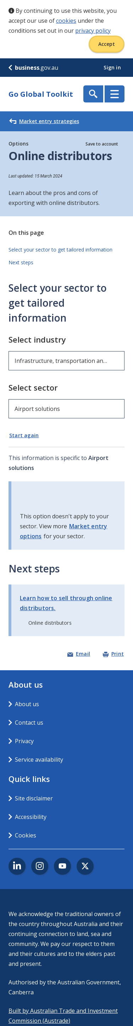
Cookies (25, 835)
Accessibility (30, 817)
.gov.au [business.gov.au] (33, 68)
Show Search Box (93, 93)
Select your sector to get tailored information (60, 249)
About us (27, 704)
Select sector (33, 387)
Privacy (24, 741)
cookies (66, 21)
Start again (24, 435)
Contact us (29, 722)
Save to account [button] (101, 144)
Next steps (21, 262)
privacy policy (93, 31)
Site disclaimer (34, 798)
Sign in (113, 67)
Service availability (39, 759)
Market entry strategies (44, 121)
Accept (106, 44)
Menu (114, 93)
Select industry (37, 339)
